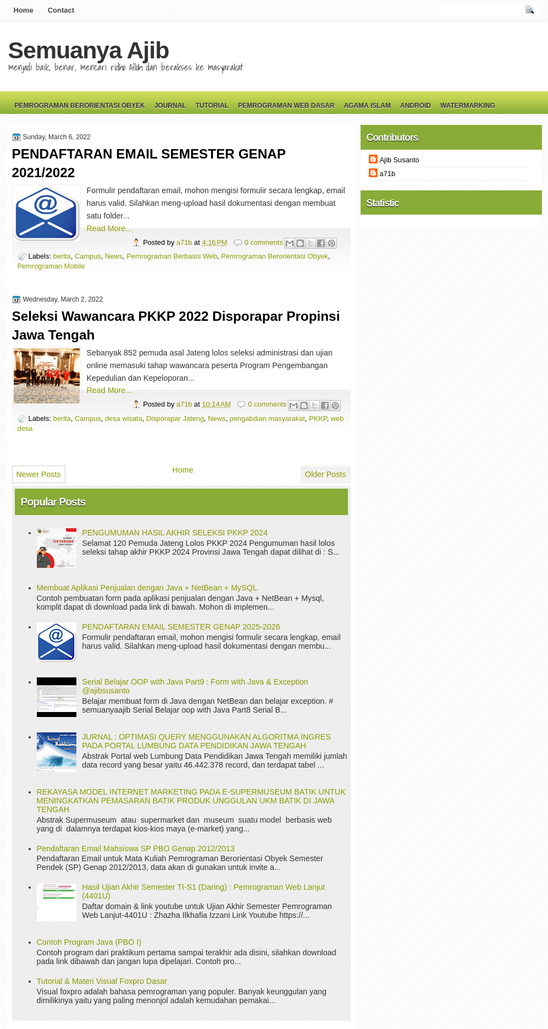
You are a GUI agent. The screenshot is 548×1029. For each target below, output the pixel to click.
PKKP (318, 418)
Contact (61, 10)
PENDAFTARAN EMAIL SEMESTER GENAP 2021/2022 (149, 163)
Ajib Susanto (399, 160)
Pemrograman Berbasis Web (171, 256)
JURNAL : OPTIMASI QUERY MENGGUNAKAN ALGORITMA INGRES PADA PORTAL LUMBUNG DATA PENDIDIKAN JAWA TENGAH (206, 741)
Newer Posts (38, 474)
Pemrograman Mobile (51, 266)
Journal (170, 106)
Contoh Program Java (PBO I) (89, 942)
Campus (88, 256)
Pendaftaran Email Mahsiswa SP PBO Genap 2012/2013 (136, 848)
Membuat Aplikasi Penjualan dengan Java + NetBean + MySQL (147, 587)
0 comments (264, 242)
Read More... (109, 228)
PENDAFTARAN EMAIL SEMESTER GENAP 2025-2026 (181, 626)
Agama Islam (367, 106)
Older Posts (325, 474)
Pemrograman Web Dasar (286, 106)
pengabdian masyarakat (267, 418)
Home (24, 10)
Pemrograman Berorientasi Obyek (80, 106)
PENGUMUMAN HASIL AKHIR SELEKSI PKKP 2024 (175, 532)
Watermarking (467, 106)
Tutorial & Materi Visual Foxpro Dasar (102, 981)
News (114, 256)
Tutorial (212, 106)
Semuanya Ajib (88, 50)
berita (62, 256)
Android (415, 106)
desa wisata (123, 418)
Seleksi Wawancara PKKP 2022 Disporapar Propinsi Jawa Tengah (176, 325)
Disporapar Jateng (175, 418)
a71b (185, 242)
